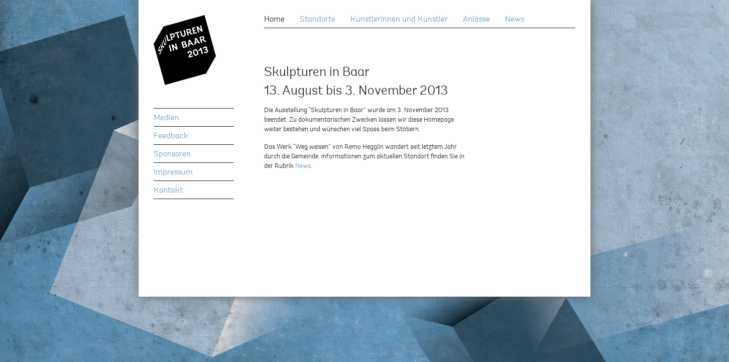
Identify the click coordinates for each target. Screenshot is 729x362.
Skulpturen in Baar (194, 61)
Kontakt (168, 191)
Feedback (171, 136)
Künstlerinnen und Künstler (399, 20)
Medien (166, 118)
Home (274, 20)
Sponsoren (172, 154)
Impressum (173, 172)
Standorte (317, 20)
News (514, 20)
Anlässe (476, 20)
